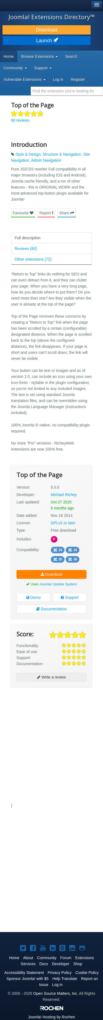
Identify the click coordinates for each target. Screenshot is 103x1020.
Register (78, 79)
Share (66, 213)
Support (70, 597)
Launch (46, 40)
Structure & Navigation (62, 154)
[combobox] (67, 91)
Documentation (51, 609)
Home (9, 56)
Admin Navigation (46, 160)
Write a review (51, 677)
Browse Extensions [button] (39, 56)
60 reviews (20, 120)
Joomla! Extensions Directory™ (52, 17)
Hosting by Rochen (51, 1017)
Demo (33, 597)
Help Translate (64, 978)
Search (71, 56)
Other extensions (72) (33, 259)
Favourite (23, 213)
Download (46, 30)
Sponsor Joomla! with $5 (28, 978)
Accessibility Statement (24, 972)
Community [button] (15, 68)
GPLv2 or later (63, 523)
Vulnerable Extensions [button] (25, 79)
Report (46, 213)
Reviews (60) (26, 248)
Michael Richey (64, 494)
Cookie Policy (87, 972)
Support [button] (43, 68)
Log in (58, 79)
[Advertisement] (51, 744)
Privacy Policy (59, 972)
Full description (27, 238)
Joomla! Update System (58, 584)
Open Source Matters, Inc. (55, 993)
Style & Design (28, 154)
